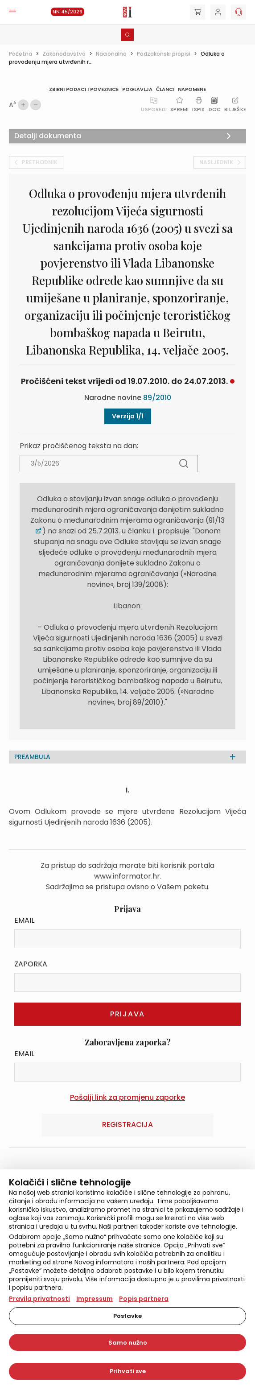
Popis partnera (144, 1298)
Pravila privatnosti (39, 1298)
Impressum (94, 1298)
